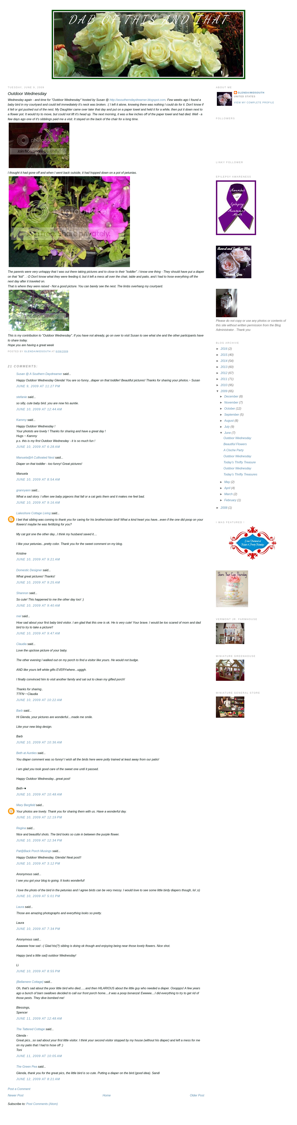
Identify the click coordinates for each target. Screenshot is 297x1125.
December (231, 396)
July (227, 426)
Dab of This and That (148, 19)
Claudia (21, 644)
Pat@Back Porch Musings (34, 851)
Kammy (21, 419)
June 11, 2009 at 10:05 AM (39, 1056)
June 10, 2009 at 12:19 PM (39, 817)
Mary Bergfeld (25, 805)
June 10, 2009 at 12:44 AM (39, 409)
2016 (224, 348)
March (229, 494)
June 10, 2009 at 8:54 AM (38, 479)
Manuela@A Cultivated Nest (35, 457)
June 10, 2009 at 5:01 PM (38, 896)
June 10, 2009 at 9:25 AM (38, 582)
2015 (224, 354)
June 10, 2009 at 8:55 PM (38, 971)
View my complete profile (254, 102)
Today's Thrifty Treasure (240, 462)
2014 (224, 360)
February (230, 500)
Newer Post (15, 1095)
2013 (224, 367)
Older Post (197, 1095)
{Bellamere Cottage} (29, 981)
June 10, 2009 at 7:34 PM (38, 928)
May (227, 482)
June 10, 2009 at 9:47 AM (38, 633)
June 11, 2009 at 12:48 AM (39, 1018)
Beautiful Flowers (235, 444)
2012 (224, 373)
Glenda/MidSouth (251, 92)
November (231, 402)
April (227, 488)
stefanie (21, 397)
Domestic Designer (29, 570)
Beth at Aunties (26, 753)
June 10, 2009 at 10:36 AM (39, 742)
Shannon (22, 593)
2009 (224, 391)
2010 (224, 385)
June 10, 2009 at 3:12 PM (38, 863)
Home (107, 1095)
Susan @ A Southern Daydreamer (39, 374)
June (228, 432)
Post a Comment (19, 1089)
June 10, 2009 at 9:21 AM (38, 559)
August (229, 420)
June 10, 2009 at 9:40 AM (38, 605)
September (232, 414)
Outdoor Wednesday (237, 438)
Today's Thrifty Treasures (240, 474)
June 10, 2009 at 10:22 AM (39, 700)
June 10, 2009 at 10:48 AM (39, 794)
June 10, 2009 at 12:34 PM (39, 840)
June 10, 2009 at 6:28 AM (38, 446)
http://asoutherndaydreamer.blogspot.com (138, 99)
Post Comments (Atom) (42, 1104)
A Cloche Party (234, 450)
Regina (21, 828)
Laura (20, 906)
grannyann (23, 490)
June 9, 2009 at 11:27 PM (38, 386)
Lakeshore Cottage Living (33, 513)
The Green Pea (26, 1066)
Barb (19, 710)
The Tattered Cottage (30, 1029)
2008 (224, 507)
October (230, 408)
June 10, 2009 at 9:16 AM (38, 502)
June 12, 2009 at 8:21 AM (38, 1079)
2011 (224, 379)
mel (18, 616)
